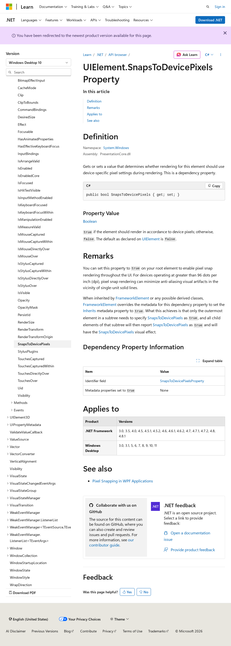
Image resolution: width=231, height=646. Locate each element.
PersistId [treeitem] (24, 314)
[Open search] (208, 6)
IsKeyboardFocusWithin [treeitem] (35, 212)
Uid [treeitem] (20, 388)
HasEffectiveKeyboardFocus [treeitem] (38, 146)
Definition (94, 101)
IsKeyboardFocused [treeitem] (32, 204)
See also (93, 120)
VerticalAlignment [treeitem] (23, 461)
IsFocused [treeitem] (25, 182)
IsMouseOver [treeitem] (28, 256)
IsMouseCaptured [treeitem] (31, 234)
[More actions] (220, 55)
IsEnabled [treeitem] (25, 168)
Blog (67, 631)
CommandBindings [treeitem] (32, 109)
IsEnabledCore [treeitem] (28, 175)
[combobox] (38, 62)
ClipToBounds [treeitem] (28, 102)
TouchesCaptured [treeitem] (31, 358)
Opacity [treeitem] (24, 300)
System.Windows (116, 147)
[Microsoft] (9, 6)
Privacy (108, 631)
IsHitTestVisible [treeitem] (29, 190)
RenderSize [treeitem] (26, 322)
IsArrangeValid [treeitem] (29, 161)
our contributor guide (111, 542)
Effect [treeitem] (22, 124)
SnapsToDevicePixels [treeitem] (34, 344)
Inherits (89, 310)
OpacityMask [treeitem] (28, 307)
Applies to (94, 114)
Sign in (220, 6)
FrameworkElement (132, 297)
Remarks (93, 107)
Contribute (88, 631)
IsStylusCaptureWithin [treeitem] (34, 270)
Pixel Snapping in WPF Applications (122, 480)
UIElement (151, 238)
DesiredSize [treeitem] (26, 117)
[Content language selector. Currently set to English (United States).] (28, 619)
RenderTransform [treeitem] (30, 329)
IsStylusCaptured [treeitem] (30, 263)
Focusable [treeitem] (25, 131)
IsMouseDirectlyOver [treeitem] (34, 249)
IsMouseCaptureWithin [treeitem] (35, 241)
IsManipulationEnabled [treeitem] (35, 219)
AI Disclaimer (16, 631)
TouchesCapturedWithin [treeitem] (36, 366)
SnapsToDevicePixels (165, 317)
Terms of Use (132, 631)
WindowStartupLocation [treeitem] (28, 562)
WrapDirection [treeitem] (21, 584)
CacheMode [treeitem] (27, 87)
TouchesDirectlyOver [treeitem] (33, 373)
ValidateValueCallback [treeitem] (26, 432)
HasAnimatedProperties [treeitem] (35, 139)
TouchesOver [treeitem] (28, 380)
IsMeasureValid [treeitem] (29, 226)
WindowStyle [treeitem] (20, 577)
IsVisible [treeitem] (24, 292)
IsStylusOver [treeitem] (27, 285)
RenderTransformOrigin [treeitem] (35, 336)
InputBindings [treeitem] (28, 153)
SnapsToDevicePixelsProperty (182, 380)
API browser (117, 54)
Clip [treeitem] (20, 95)
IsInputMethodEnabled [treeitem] (35, 197)
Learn (87, 54)
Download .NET (210, 20)
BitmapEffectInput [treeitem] (31, 80)
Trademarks (157, 631)
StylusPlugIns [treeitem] (28, 351)
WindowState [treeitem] (20, 570)
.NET (100, 54)
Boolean (90, 221)
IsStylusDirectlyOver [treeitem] (33, 278)
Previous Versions (45, 631)
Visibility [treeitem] (24, 395)
